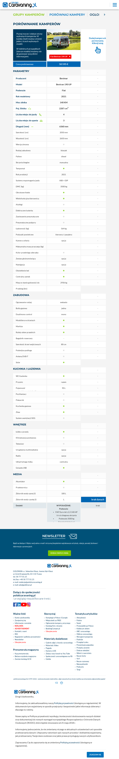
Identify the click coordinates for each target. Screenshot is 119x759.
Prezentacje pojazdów (85, 645)
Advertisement (22, 628)
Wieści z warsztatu (84, 653)
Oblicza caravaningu (84, 634)
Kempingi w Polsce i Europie (57, 618)
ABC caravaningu (83, 631)
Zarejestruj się (20, 620)
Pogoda (49, 648)
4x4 (78, 659)
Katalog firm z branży (54, 626)
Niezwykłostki (82, 664)
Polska (79, 620)
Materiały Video (52, 645)
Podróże (80, 639)
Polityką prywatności (70, 742)
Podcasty (80, 667)
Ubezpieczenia (20, 642)
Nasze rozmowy (83, 661)
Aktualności (81, 618)
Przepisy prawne (83, 648)
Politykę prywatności (64, 703)
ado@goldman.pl (25, 585)
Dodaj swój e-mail (59, 553)
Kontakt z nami (21, 631)
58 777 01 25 (21, 577)
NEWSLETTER (53, 536)
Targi (78, 669)
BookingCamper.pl (53, 628)
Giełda (48, 659)
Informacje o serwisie (23, 623)
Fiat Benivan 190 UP (60, 56)
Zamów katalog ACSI (23, 659)
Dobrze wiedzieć (83, 650)
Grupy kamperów (28, 14)
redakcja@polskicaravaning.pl (30, 582)
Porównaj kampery (67, 14)
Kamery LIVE (51, 651)
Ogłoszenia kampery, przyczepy (58, 623)
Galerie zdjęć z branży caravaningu (59, 643)
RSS (16, 634)
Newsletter (19, 639)
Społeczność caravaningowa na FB (59, 656)
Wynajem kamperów (85, 637)
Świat (79, 623)
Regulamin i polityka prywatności (27, 637)
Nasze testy (81, 656)
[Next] (104, 14)
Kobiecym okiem (83, 628)
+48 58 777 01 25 (27, 579)
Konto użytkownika (22, 618)
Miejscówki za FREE (53, 620)
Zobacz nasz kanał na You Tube (58, 653)
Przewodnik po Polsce (85, 626)
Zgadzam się (95, 755)
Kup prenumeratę (22, 653)
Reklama (19, 626)
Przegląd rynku (82, 642)
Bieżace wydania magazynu (25, 656)
